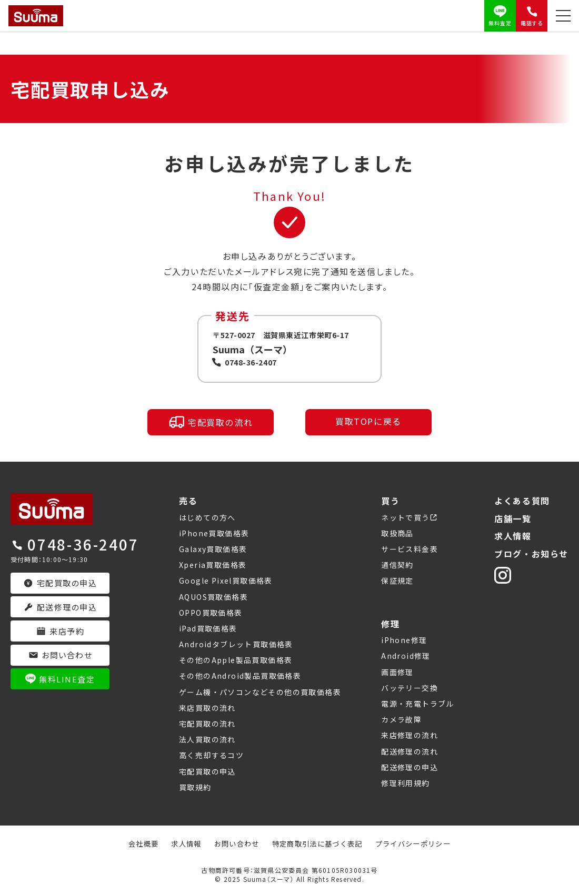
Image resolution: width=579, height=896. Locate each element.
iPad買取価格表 (208, 628)
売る (188, 500)
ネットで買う (405, 517)
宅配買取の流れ (211, 422)
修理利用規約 (405, 783)
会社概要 (134, 843)
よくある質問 (522, 500)
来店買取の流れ (207, 707)
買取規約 (195, 787)
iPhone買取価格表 (214, 533)
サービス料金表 (409, 549)
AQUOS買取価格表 (213, 597)
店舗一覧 (512, 518)
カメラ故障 (401, 719)
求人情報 (512, 536)
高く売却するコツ (211, 755)
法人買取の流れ (207, 739)
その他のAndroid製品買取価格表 (240, 675)
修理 (390, 623)
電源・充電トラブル (417, 703)
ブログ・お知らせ (531, 553)
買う (390, 500)
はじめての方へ (207, 517)
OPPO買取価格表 (211, 612)
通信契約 (397, 564)
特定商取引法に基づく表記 (318, 843)
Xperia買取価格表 (212, 564)
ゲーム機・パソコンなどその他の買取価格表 (260, 692)
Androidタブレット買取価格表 (236, 644)
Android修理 (406, 655)
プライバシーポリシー (420, 843)
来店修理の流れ (409, 735)
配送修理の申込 (409, 767)
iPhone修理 (404, 640)
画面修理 (397, 672)
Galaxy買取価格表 (213, 549)
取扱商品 (397, 533)
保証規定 (397, 580)
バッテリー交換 (409, 688)
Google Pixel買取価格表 (226, 580)
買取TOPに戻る (368, 420)
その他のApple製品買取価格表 (235, 660)
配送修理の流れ (409, 751)
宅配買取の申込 (207, 771)
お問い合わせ (232, 843)
